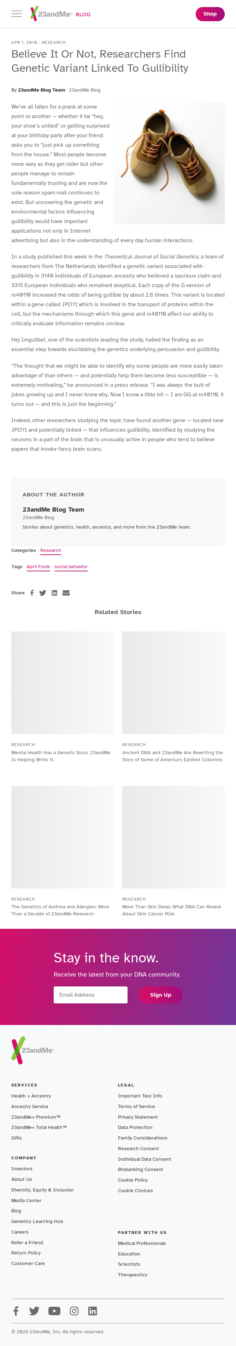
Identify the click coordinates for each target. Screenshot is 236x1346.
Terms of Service (136, 1106)
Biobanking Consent (140, 1169)
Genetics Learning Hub (37, 1221)
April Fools (38, 567)
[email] (66, 592)
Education (129, 1254)
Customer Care (28, 1263)
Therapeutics (132, 1275)
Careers (20, 1232)
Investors (22, 1169)
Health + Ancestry (31, 1096)
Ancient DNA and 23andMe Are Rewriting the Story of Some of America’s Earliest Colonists (172, 756)
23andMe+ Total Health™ (39, 1127)
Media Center (26, 1201)
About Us (21, 1179)
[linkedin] (54, 593)
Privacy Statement (138, 1117)
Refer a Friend (27, 1243)
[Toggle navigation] (16, 14)
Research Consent (138, 1149)
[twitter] (42, 592)
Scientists (129, 1264)
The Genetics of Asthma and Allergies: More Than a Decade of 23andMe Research (60, 910)
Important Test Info (140, 1096)
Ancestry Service (29, 1106)
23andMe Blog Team (41, 90)
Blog (16, 1211)
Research (50, 550)
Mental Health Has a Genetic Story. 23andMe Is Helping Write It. (61, 756)
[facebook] (32, 593)
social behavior (71, 567)
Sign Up (160, 994)
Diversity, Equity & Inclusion (42, 1190)
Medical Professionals (142, 1243)
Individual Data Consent (144, 1159)
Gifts (16, 1138)
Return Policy (26, 1253)
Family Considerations (142, 1138)
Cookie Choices (135, 1191)
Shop (210, 13)
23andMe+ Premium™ (35, 1117)
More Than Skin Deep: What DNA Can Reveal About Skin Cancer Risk (171, 910)
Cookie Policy (133, 1180)
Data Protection (135, 1127)
